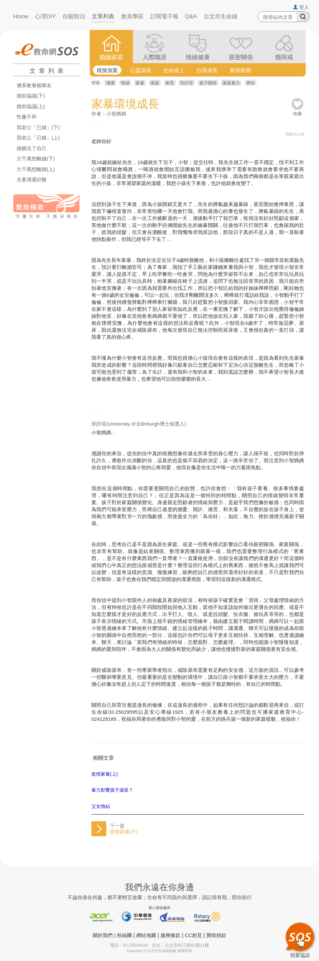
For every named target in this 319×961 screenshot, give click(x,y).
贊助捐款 (216, 935)
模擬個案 (107, 70)
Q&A (191, 16)
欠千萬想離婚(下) (36, 158)
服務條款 (170, 935)
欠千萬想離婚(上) (36, 169)
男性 (250, 83)
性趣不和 (27, 116)
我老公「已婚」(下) (38, 127)
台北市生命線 (221, 16)
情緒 (125, 83)
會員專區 (132, 16)
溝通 (110, 83)
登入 (301, 7)
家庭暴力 (231, 83)
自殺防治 (73, 16)
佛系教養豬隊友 (34, 85)
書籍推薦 (240, 70)
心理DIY (45, 16)
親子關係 (208, 83)
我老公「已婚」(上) (38, 137)
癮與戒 (284, 57)
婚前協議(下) (31, 95)
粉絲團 (124, 935)
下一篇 (124, 829)
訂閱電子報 (164, 16)
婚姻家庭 (111, 57)
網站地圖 (146, 935)
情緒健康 (198, 57)
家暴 (140, 83)
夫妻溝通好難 (32, 179)
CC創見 (193, 935)
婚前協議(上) (31, 106)
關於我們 (103, 935)
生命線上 (173, 70)
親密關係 (241, 57)
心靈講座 (140, 70)
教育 (169, 83)
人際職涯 (154, 57)
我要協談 (300, 939)
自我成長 (207, 70)
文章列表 (103, 16)
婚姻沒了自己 (32, 148)
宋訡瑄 (186, 83)
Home (20, 16)
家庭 (155, 83)
